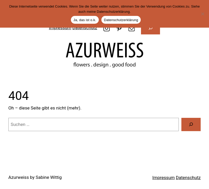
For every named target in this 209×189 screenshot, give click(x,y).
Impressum (163, 177)
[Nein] (202, 13)
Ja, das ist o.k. (84, 20)
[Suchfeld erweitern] (150, 27)
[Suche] (191, 124)
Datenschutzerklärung (121, 20)
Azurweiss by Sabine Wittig (35, 177)
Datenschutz (188, 177)
